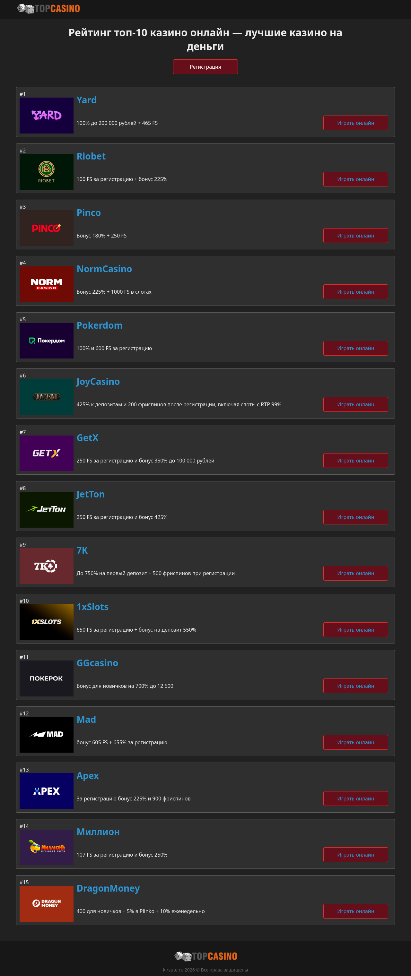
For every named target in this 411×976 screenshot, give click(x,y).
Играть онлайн (355, 122)
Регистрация (205, 66)
